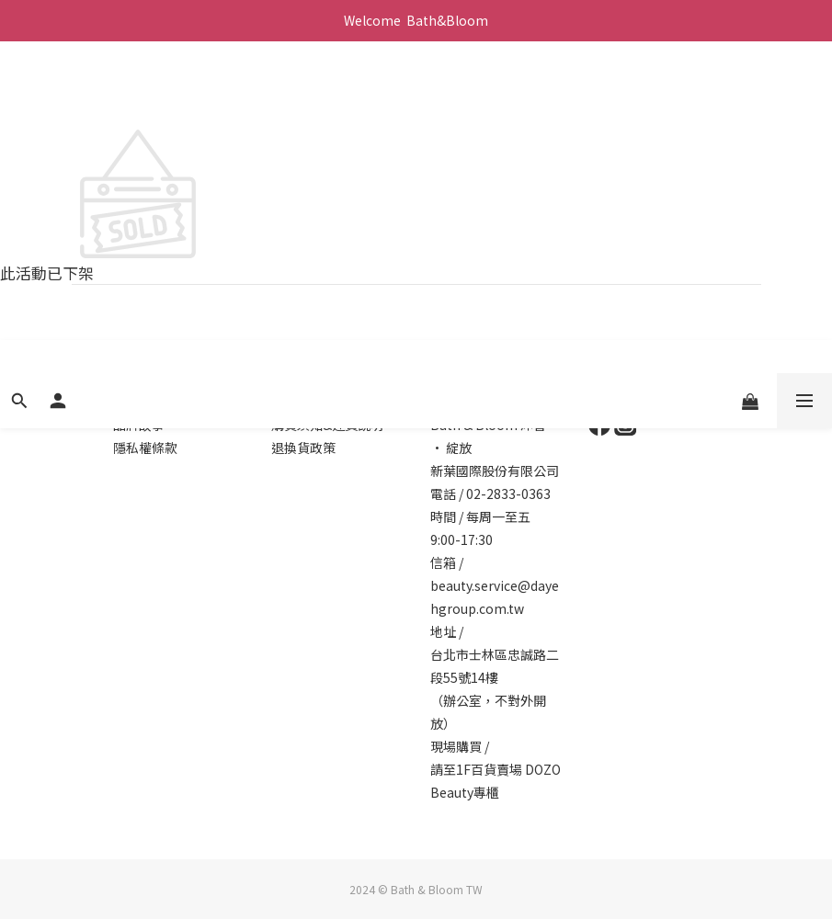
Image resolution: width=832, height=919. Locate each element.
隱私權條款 (145, 447)
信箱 (443, 562)
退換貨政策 (303, 447)
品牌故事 (139, 424)
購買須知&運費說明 (327, 424)
